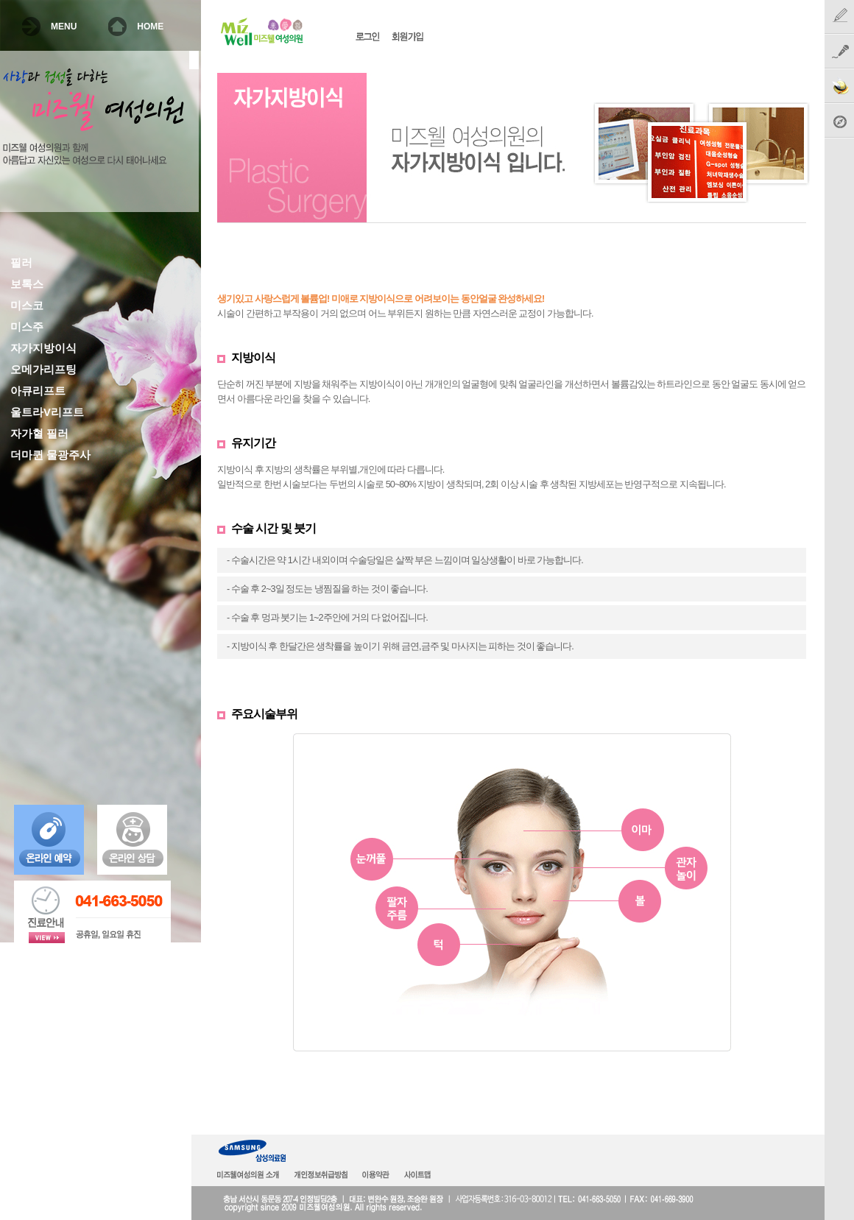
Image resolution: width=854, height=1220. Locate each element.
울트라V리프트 (47, 412)
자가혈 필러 (39, 434)
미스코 (26, 305)
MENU (64, 26)
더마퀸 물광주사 (50, 455)
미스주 (26, 327)
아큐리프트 (38, 391)
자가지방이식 (43, 348)
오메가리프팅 (43, 369)
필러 (21, 263)
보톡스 (26, 284)
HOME (150, 26)
